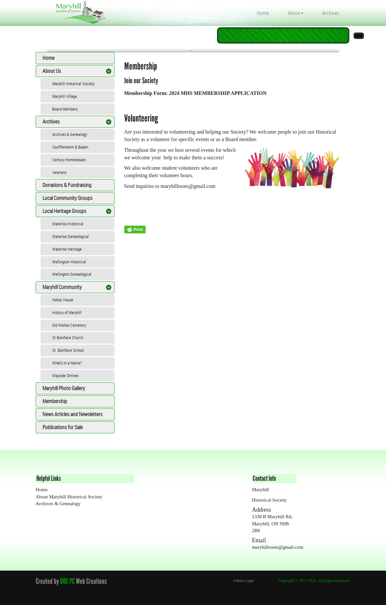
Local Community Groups (67, 198)
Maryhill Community (62, 287)
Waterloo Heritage (67, 249)
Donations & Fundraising (66, 185)
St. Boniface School (68, 350)
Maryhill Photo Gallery (63, 388)
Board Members (65, 109)
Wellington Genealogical (71, 274)
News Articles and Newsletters (72, 414)
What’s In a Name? (67, 363)
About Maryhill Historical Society (69, 496)
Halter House (62, 300)
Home (263, 13)
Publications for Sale (62, 427)
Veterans (59, 172)
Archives (330, 13)
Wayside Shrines (65, 375)
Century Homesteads (69, 160)
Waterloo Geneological (70, 236)
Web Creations (92, 581)
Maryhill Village (64, 96)
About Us (51, 70)
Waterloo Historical (67, 224)
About (295, 13)
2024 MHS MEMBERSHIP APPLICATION (218, 93)
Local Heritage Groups (64, 211)
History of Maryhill (66, 312)
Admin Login (243, 580)
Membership (54, 401)
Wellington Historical (69, 262)
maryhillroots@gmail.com (188, 186)
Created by (47, 581)
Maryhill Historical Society (73, 83)
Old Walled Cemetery (69, 325)
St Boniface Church (67, 337)
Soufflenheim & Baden (70, 147)
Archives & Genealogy (69, 134)
